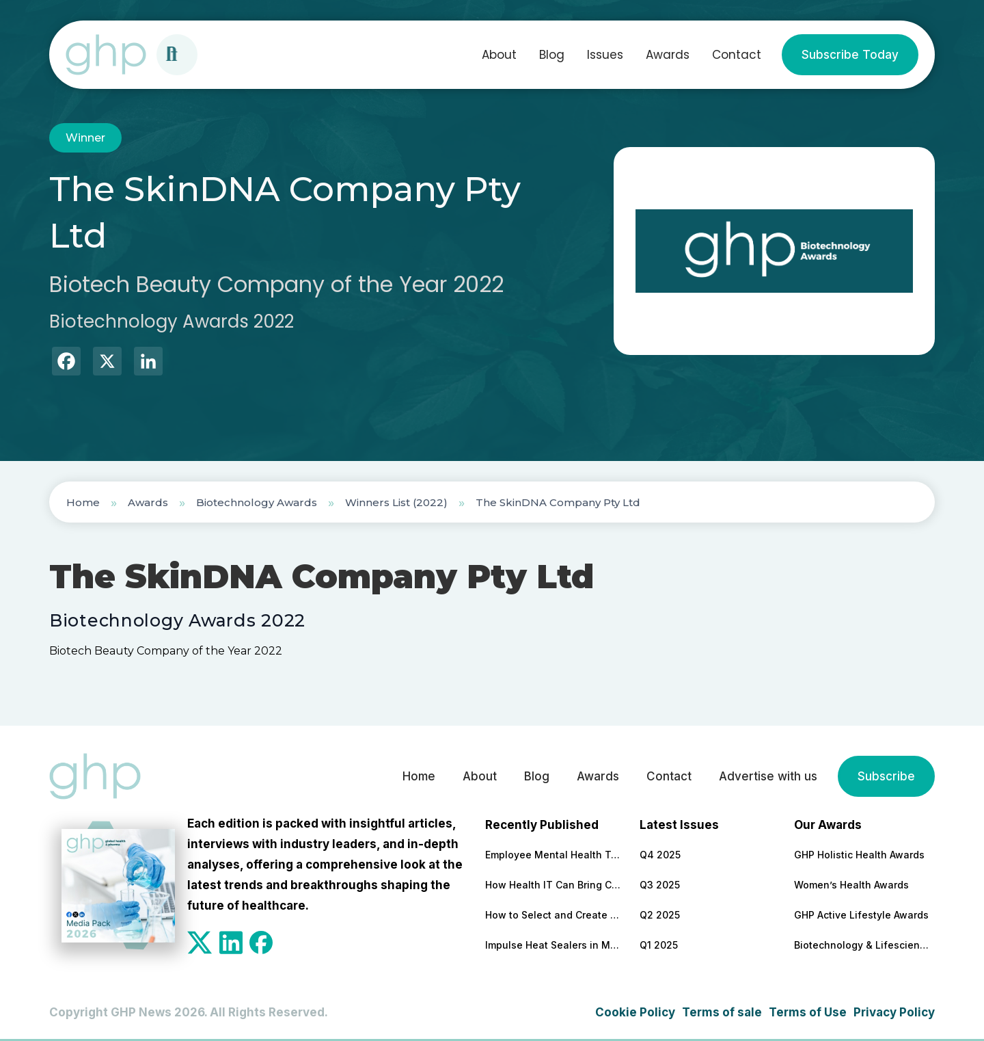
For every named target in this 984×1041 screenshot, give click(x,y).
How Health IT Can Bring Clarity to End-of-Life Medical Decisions (553, 885)
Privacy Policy (894, 1012)
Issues (605, 55)
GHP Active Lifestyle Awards (861, 915)
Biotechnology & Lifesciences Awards (862, 945)
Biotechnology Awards (256, 502)
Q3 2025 (660, 885)
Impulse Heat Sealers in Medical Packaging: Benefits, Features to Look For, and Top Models (553, 945)
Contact (736, 55)
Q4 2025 (660, 854)
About (499, 55)
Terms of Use (808, 1012)
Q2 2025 (660, 915)
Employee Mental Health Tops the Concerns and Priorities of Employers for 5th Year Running (553, 854)
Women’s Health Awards (851, 885)
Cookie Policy (635, 1012)
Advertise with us (768, 776)
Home (83, 502)
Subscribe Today (850, 55)
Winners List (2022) (396, 502)
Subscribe (886, 776)
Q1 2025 (659, 945)
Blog (551, 55)
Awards (667, 55)
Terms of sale (722, 1012)
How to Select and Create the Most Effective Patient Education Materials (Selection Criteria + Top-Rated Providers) (553, 915)
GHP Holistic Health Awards (859, 854)
